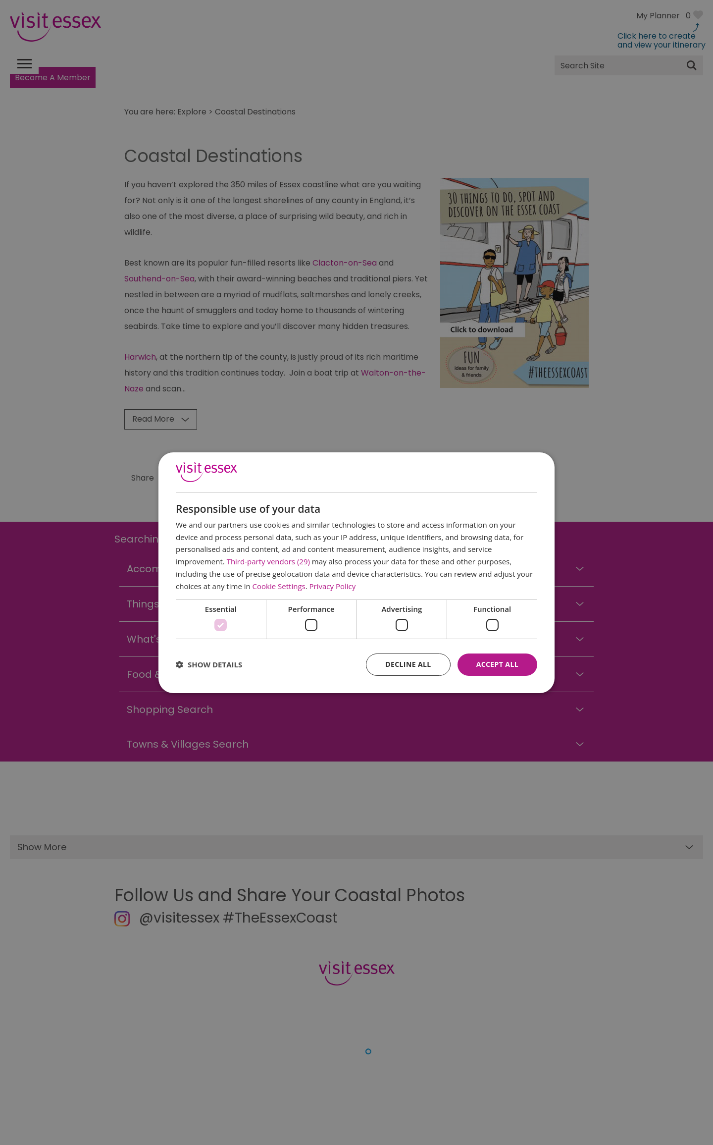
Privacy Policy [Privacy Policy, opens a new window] (332, 586)
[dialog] (356, 572)
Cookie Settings (279, 586)
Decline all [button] (408, 664)
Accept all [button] (497, 664)
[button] (209, 664)
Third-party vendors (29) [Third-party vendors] (268, 561)
